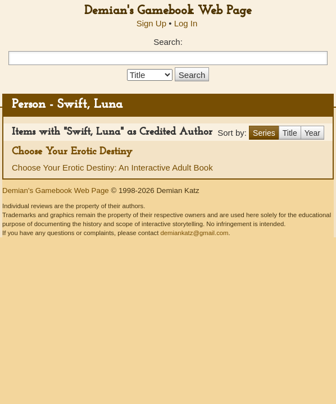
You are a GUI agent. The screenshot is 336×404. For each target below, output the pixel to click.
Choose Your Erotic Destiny (72, 151)
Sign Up (151, 23)
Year (312, 132)
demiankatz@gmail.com (194, 232)
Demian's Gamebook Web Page (168, 10)
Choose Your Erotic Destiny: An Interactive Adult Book (112, 167)
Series (264, 132)
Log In (186, 23)
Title (290, 132)
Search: (168, 42)
